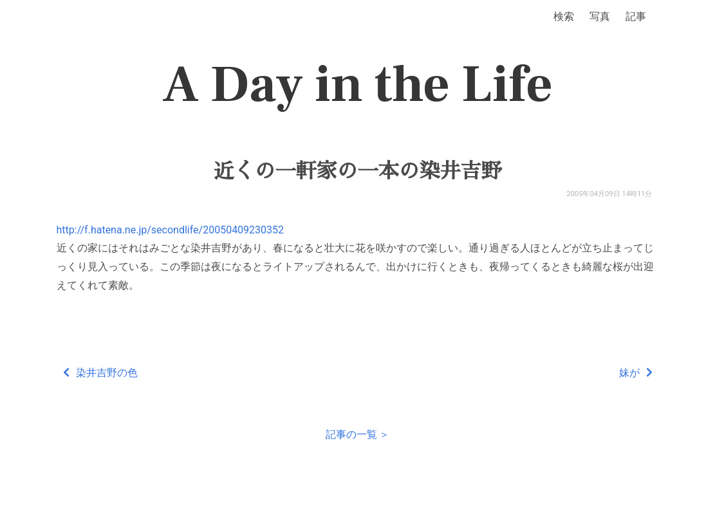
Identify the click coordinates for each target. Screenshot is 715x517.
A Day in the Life (357, 84)
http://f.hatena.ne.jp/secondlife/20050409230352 (170, 230)
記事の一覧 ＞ (358, 434)
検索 (563, 16)
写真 (600, 16)
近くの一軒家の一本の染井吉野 (357, 171)
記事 (636, 16)
